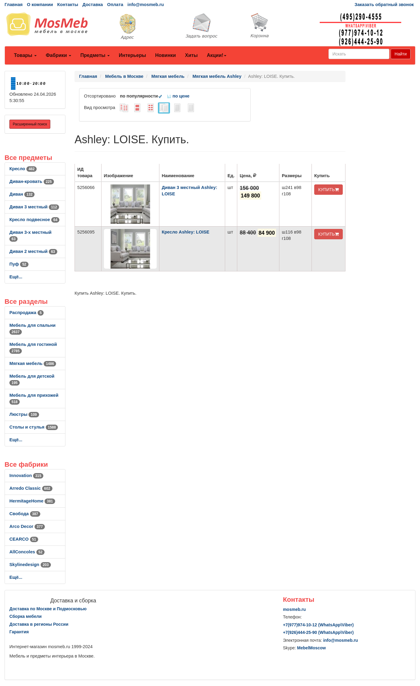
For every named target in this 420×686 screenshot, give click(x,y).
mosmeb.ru (294, 609)
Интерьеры (132, 55)
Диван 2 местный (33, 251)
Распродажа (26, 312)
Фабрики (58, 55)
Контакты (67, 4)
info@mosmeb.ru (146, 4)
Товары (25, 55)
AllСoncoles (27, 551)
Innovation (26, 475)
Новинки (165, 55)
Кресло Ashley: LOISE (185, 232)
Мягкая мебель (32, 363)
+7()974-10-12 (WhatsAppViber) (318, 624)
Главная (14, 4)
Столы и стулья (33, 427)
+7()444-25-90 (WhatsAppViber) (318, 632)
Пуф (18, 264)
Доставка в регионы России (38, 624)
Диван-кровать (31, 181)
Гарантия (19, 631)
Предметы (95, 55)
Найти (401, 53)
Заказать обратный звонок (384, 4)
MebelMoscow (311, 647)
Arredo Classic (30, 488)
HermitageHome (32, 501)
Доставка (92, 4)
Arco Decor (27, 526)
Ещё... (15, 276)
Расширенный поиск (30, 124)
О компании (40, 4)
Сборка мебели (25, 616)
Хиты (191, 55)
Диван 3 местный (34, 206)
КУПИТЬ (328, 189)
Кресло (23, 168)
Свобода (24, 513)
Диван (22, 194)
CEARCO (23, 539)
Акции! (216, 55)
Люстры (24, 414)
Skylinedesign (30, 564)
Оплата (115, 4)
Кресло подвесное (34, 219)
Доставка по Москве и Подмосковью (48, 608)
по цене (178, 96)
